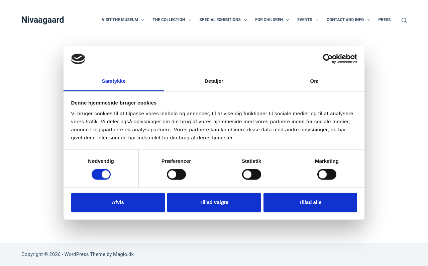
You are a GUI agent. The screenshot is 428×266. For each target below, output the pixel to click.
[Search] (404, 20)
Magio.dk (123, 254)
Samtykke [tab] (114, 81)
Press (385, 19)
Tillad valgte (214, 202)
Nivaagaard (42, 20)
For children (273, 20)
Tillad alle (310, 202)
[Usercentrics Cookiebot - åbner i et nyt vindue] (328, 59)
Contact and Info (350, 20)
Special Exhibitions (225, 20)
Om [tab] (314, 81)
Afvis (118, 202)
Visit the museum (124, 20)
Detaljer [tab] (214, 81)
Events (309, 20)
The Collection (173, 20)
